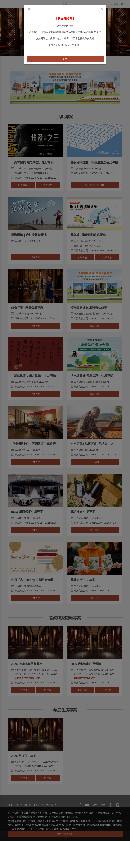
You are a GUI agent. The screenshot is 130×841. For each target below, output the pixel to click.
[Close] (102, 9)
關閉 (65, 58)
